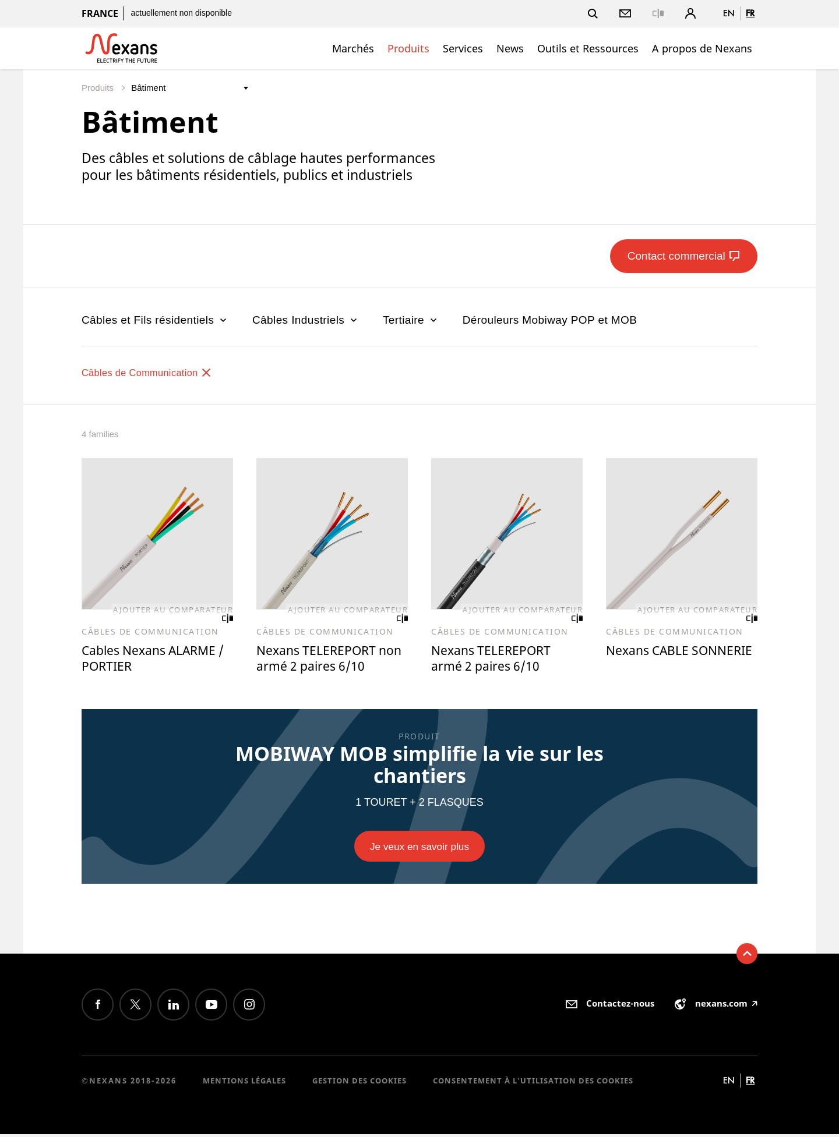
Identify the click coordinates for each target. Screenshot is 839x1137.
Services (463, 48)
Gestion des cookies (359, 1083)
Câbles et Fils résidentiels (155, 320)
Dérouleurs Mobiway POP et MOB (550, 320)
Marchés (353, 48)
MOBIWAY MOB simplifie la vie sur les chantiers (419, 766)
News (510, 48)
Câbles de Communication (156, 372)
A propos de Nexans (702, 48)
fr (750, 13)
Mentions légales (244, 1083)
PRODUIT (419, 737)
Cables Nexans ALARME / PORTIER (156, 660)
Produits (408, 48)
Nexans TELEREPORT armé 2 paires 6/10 (496, 660)
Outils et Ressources (588, 48)
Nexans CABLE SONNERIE (651, 660)
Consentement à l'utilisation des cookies (533, 1083)
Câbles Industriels (305, 320)
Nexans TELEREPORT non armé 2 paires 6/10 (330, 660)
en (729, 13)
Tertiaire (411, 320)
